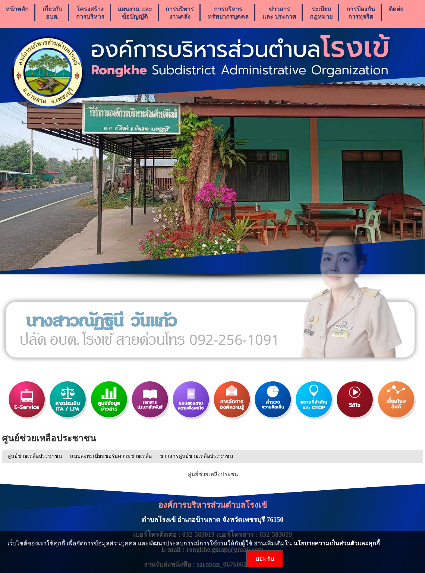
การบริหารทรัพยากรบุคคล (228, 13)
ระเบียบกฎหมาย (321, 13)
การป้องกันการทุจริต (360, 13)
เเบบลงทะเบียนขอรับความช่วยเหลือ (111, 456)
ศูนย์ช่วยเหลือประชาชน (34, 456)
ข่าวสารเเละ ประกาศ (279, 13)
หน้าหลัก (17, 13)
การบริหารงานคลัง (180, 13)
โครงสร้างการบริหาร (90, 13)
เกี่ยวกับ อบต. (52, 13)
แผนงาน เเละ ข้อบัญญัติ (135, 13)
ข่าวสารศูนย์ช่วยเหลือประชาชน (196, 456)
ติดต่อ (396, 13)
